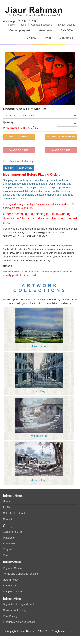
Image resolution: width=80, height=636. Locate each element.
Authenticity (9, 585)
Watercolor (45, 30)
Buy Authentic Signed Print (18, 604)
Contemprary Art (19, 30)
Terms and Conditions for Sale (20, 573)
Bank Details (25, 167)
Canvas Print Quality (15, 610)
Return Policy (10, 579)
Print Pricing (10, 616)
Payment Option (12, 568)
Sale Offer (67, 30)
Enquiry (9, 167)
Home (11, 24)
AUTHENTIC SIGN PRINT (61, 136)
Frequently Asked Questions (19, 621)
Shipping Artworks (13, 591)
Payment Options (66, 24)
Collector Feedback (41, 24)
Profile (23, 24)
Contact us (66, 37)
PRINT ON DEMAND (19, 136)
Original (31, 37)
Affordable (9, 543)
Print (48, 37)
